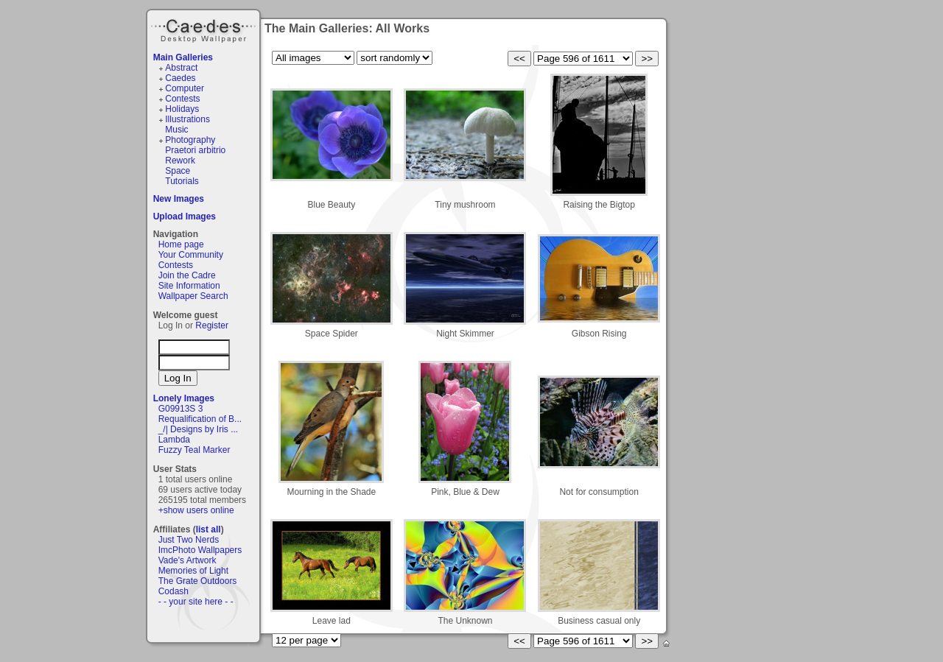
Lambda (174, 439)
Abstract (181, 68)
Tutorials (182, 181)
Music (176, 129)
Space (177, 171)
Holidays (182, 109)
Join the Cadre (187, 275)
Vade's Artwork (187, 560)
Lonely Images (183, 398)
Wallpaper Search (193, 296)
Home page (181, 244)
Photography (190, 140)
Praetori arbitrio (195, 150)
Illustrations (187, 119)
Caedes (204, 28)
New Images (178, 199)
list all (208, 529)
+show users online (196, 510)
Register (211, 325)
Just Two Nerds (188, 540)
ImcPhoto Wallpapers (200, 550)
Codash (173, 591)
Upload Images (184, 216)
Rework (180, 160)
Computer (184, 88)
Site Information (189, 286)
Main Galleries (183, 57)
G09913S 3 (180, 409)
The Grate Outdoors (197, 581)
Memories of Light (193, 571)
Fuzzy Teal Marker (194, 450)
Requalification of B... (200, 419)
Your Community (190, 255)
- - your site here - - (196, 601)
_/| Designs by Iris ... (198, 429)
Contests (182, 99)
